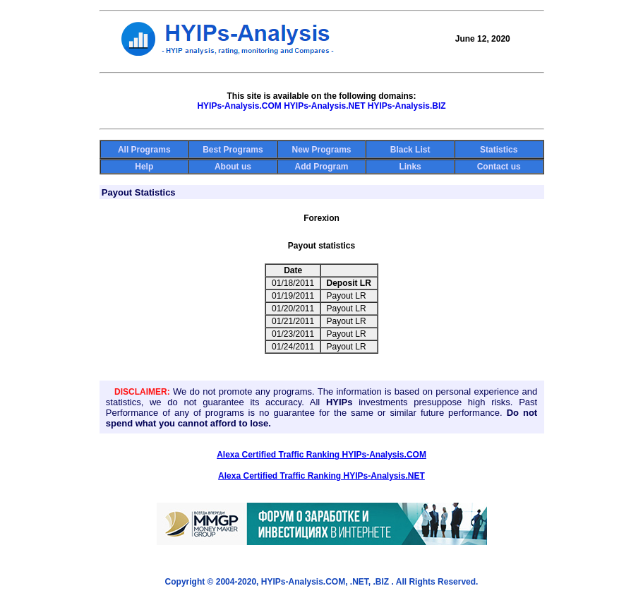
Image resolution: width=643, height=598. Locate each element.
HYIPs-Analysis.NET (324, 106)
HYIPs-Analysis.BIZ (407, 106)
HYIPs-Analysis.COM (239, 106)
